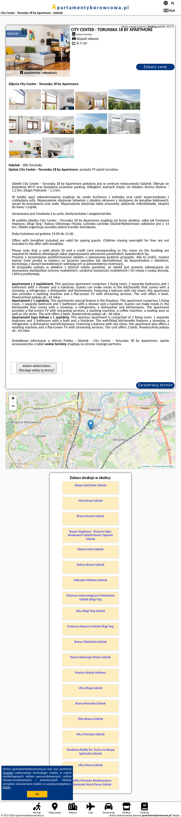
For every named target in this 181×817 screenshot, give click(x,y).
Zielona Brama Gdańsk (91, 564)
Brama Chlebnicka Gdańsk (90, 642)
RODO (7, 787)
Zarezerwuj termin (155, 384)
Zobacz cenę (155, 66)
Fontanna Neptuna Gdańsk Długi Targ (90, 626)
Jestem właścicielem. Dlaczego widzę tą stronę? (37, 368)
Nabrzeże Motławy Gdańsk (90, 580)
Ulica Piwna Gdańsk (90, 765)
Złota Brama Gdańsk (90, 719)
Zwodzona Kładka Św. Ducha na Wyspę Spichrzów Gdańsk (91, 751)
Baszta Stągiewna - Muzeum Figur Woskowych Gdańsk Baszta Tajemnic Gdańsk (90, 535)
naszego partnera (108, 344)
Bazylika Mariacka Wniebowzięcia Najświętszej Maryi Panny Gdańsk (91, 782)
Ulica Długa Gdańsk (90, 688)
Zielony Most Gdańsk (90, 549)
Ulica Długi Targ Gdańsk (90, 611)
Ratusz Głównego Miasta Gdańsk (90, 657)
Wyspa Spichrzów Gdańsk (90, 485)
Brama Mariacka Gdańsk (90, 703)
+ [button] (13, 399)
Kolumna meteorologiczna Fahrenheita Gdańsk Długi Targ (90, 597)
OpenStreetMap (164, 466)
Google (8, 773)
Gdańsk (12, 33)
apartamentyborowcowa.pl (90, 7)
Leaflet (146, 466)
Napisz (176, 815)
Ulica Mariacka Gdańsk (90, 734)
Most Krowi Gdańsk (90, 500)
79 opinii (98, 169)
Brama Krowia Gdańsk (90, 516)
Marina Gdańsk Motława (90, 672)
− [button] (13, 406)
